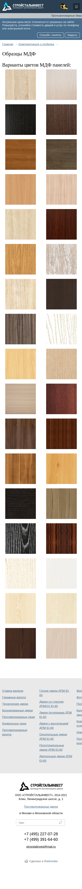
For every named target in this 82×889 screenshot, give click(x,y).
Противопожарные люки (18, 717)
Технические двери (15, 703)
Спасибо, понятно (50, 35)
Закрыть (72, 35)
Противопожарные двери (41, 806)
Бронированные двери (17, 710)
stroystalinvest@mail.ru (41, 846)
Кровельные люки (14, 723)
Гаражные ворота (14, 697)
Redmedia (51, 861)
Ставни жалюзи (12, 690)
